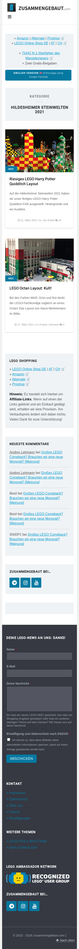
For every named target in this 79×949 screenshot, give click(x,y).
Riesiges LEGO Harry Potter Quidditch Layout (32, 181)
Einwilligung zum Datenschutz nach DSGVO (38, 733)
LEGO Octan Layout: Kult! (30, 288)
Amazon (23, 38)
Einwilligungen (20, 818)
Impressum (17, 793)
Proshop (53, 38)
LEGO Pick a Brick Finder (28, 841)
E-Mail (11, 666)
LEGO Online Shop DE (31, 43)
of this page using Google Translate (38, 75)
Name (11, 649)
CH (60, 43)
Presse (14, 812)
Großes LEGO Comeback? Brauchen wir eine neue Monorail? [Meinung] (36, 456)
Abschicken (21, 758)
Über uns (16, 805)
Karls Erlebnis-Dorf (23, 847)
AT (53, 43)
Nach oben (65, 940)
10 (59, 220)
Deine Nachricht (19, 683)
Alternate (38, 38)
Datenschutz (18, 799)
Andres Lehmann (22, 452)
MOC (11, 169)
